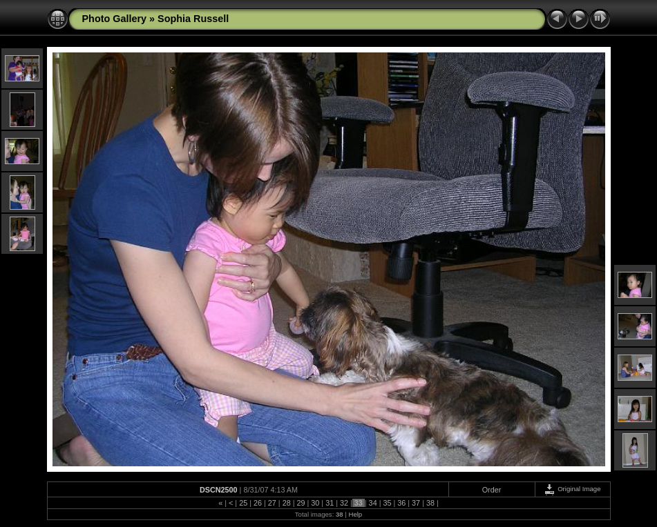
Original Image (572, 489)
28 (286, 503)
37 (416, 503)
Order (492, 490)
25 (243, 503)
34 (373, 503)
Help (355, 514)
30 (315, 503)
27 (272, 503)
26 (257, 503)
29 (300, 503)
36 (401, 503)
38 (430, 503)
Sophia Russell (193, 18)
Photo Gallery (114, 18)
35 (387, 503)
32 (344, 503)
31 (329, 503)
